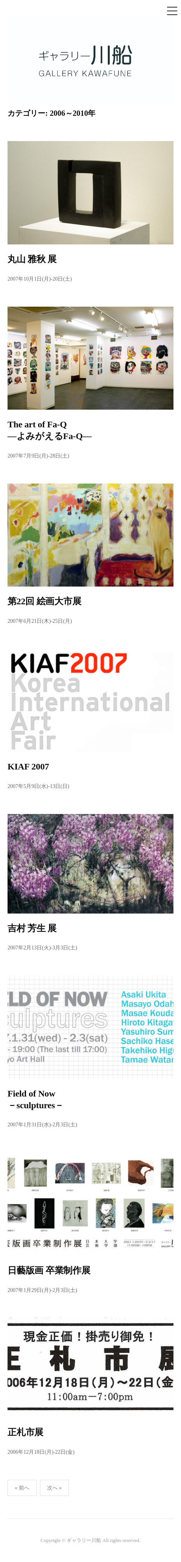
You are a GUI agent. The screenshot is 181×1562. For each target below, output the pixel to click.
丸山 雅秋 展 (32, 259)
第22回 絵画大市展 (44, 601)
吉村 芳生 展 (32, 928)
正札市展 (25, 1432)
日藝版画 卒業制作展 (49, 1270)
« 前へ (22, 1488)
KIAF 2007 (28, 766)
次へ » (54, 1488)
